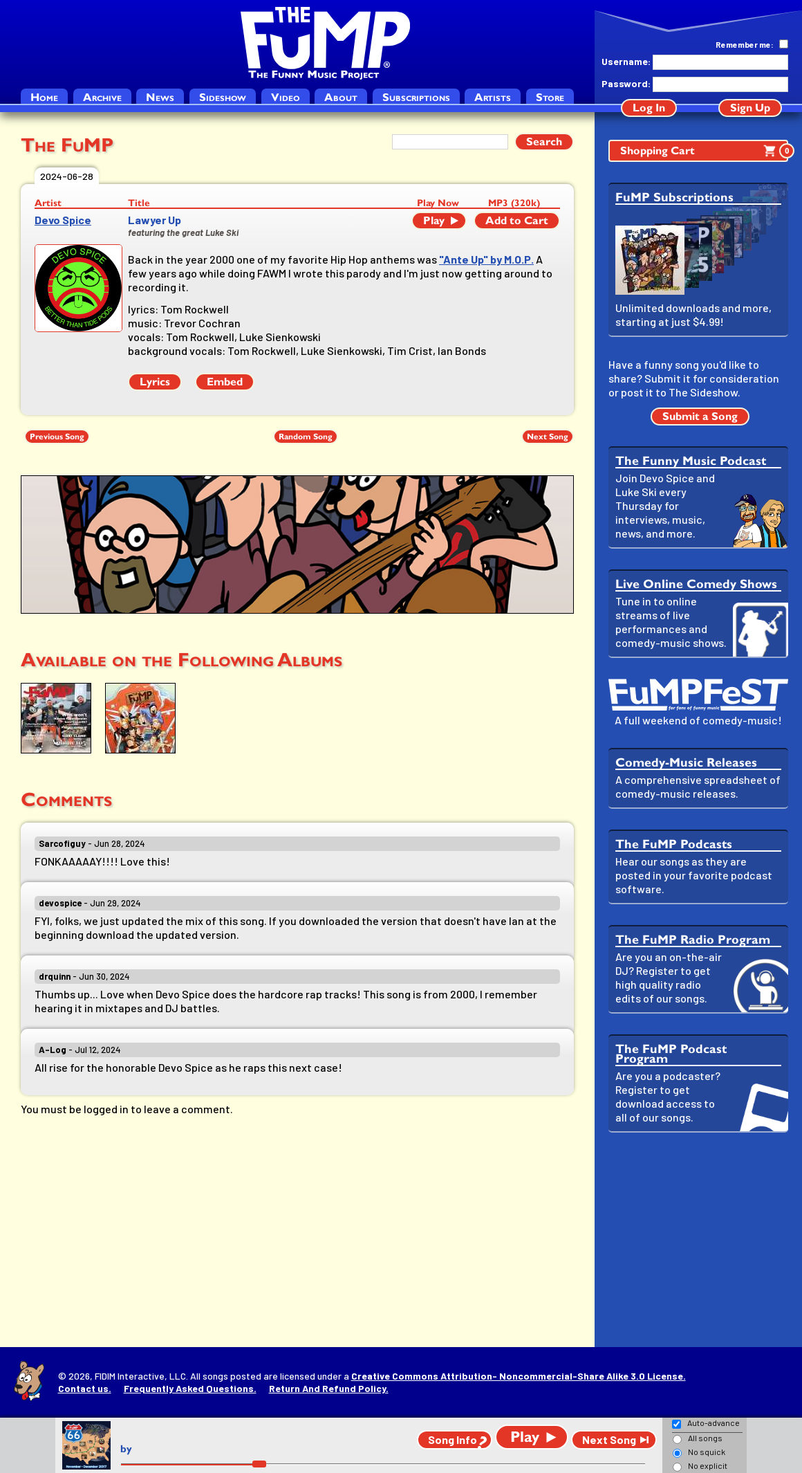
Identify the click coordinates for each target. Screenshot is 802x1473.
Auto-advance (713, 1422)
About (340, 97)
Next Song (547, 436)
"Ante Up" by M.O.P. (486, 259)
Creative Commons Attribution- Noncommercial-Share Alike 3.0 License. (518, 1376)
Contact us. (84, 1388)
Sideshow (222, 97)
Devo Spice (63, 219)
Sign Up (750, 107)
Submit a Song (700, 416)
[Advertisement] (698, 1239)
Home (44, 97)
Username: (626, 61)
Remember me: (745, 44)
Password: (626, 83)
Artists (492, 97)
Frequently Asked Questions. (190, 1388)
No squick (706, 1451)
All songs (705, 1438)
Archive (102, 97)
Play (434, 220)
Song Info (452, 1439)
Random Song (306, 436)
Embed (225, 381)
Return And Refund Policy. (329, 1388)
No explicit (707, 1465)
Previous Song (57, 436)
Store (550, 97)
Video (285, 97)
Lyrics (155, 381)
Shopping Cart (704, 150)
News (160, 97)
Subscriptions (416, 97)
